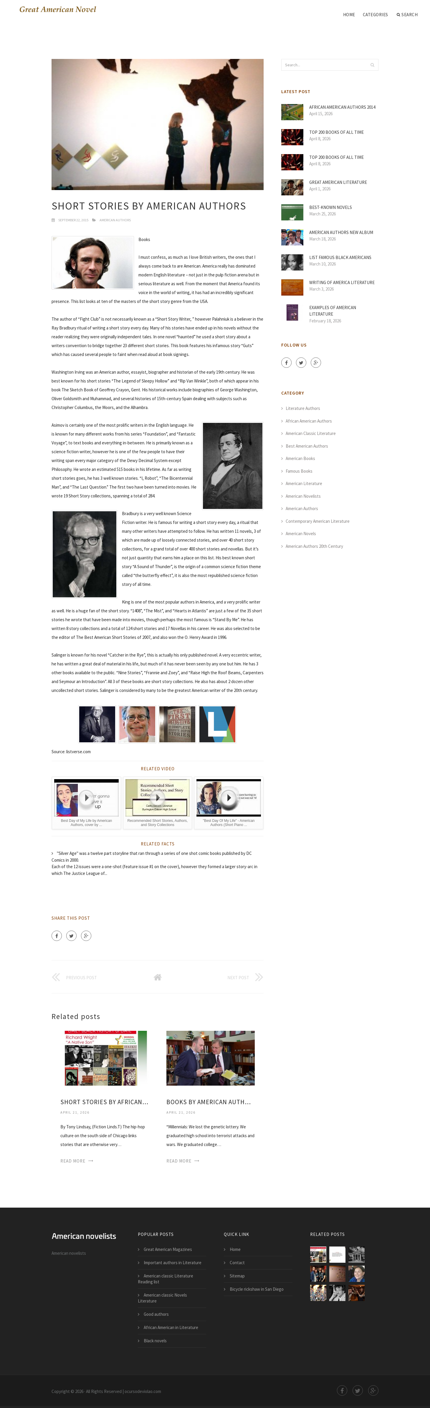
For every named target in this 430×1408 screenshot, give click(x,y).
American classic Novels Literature (162, 1298)
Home (349, 14)
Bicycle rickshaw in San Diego (257, 1289)
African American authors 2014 (342, 107)
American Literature (304, 483)
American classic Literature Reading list (165, 1279)
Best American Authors (307, 446)
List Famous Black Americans (340, 257)
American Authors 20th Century (314, 546)
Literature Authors (303, 408)
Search (407, 14)
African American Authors (309, 421)
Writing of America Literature (342, 282)
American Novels (301, 533)
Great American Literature (338, 182)
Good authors (156, 1314)
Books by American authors (210, 1102)
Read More (72, 1161)
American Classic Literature (311, 433)
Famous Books (299, 471)
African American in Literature (171, 1327)
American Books (300, 458)
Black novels (155, 1340)
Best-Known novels (330, 207)
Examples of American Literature (332, 311)
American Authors (115, 220)
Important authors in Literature (172, 1262)
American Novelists (303, 496)
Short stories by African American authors (104, 1102)
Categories (375, 14)
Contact (237, 1262)
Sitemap (237, 1276)
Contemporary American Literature (318, 521)
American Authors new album (341, 232)
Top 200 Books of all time (336, 132)
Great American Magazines (168, 1249)
